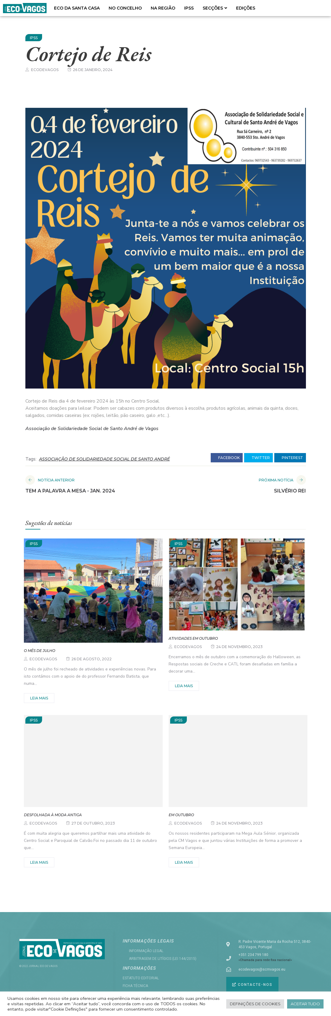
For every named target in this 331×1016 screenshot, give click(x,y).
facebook (227, 458)
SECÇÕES (215, 8)
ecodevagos (44, 69)
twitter (258, 458)
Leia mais (39, 698)
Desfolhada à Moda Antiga (53, 815)
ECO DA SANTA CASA (77, 8)
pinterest (290, 458)
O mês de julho (39, 650)
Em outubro (181, 815)
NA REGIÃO (163, 8)
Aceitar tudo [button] (305, 1003)
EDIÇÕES (245, 8)
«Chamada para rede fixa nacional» (265, 960)
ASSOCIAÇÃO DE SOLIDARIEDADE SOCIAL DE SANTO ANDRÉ (104, 459)
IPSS (189, 8)
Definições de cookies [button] (255, 1003)
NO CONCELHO (125, 8)
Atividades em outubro (193, 638)
